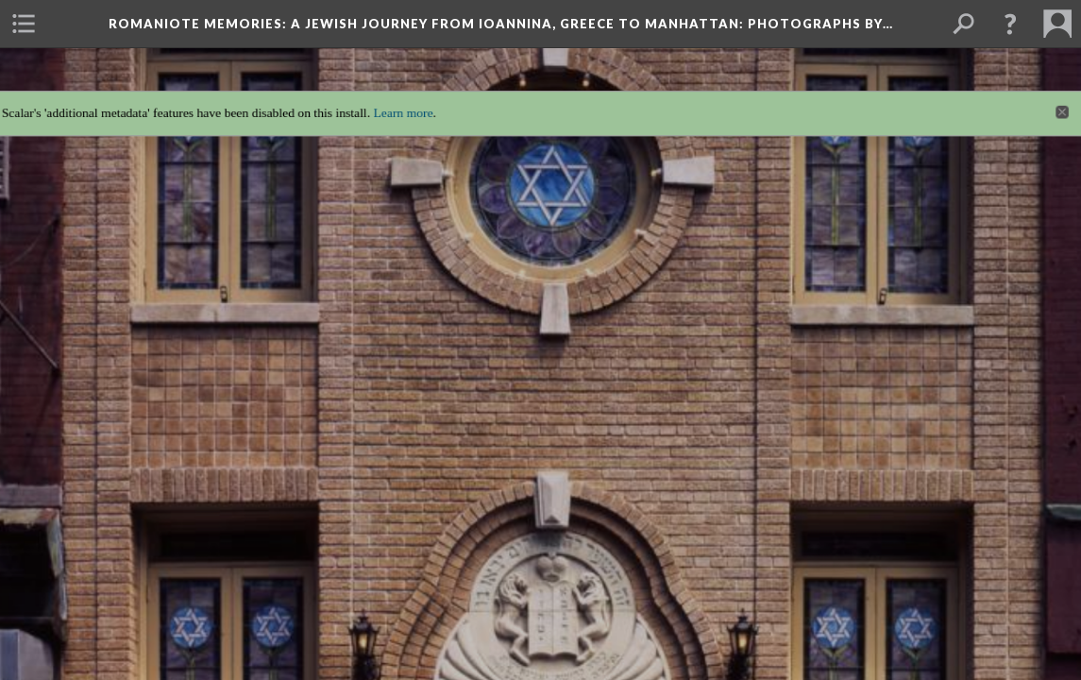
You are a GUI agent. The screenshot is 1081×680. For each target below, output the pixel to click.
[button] (1010, 23)
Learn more (396, 100)
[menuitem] (23, 23)
